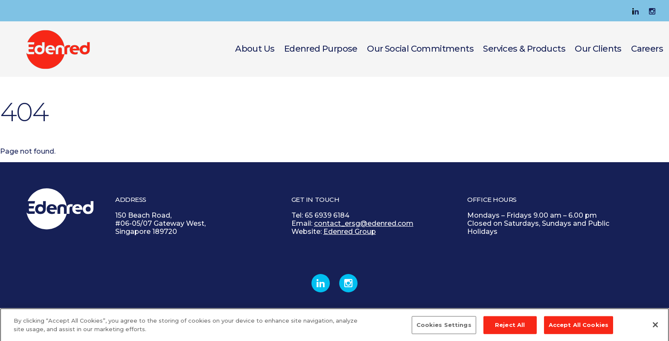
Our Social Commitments (420, 49)
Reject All (510, 327)
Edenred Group (349, 231)
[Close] (655, 327)
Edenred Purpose (321, 49)
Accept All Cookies (578, 327)
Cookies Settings (443, 327)
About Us (254, 49)
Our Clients (598, 49)
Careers (647, 49)
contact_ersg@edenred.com (363, 223)
